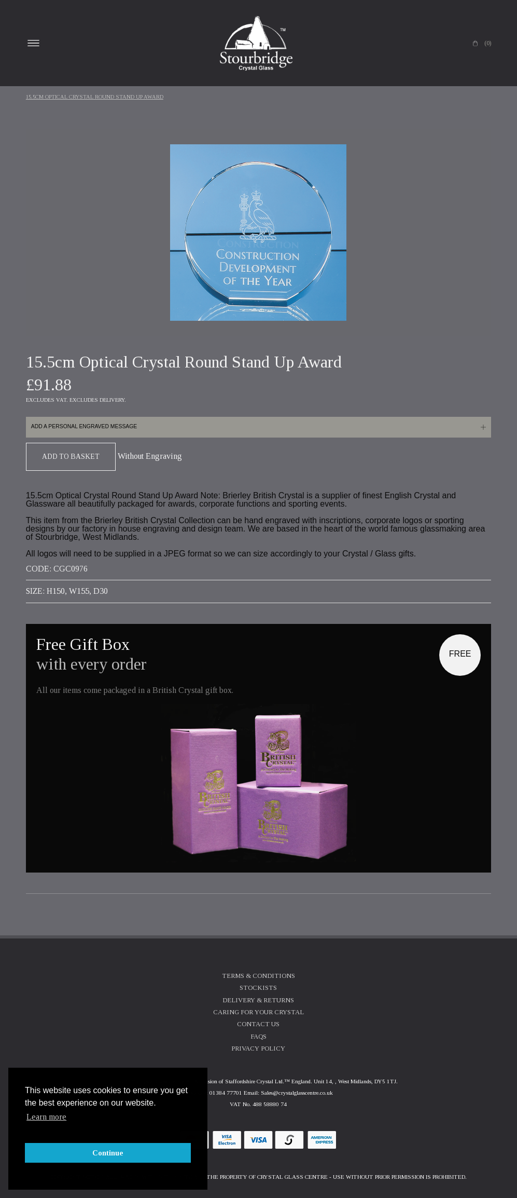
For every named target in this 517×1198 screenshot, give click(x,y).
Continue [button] (107, 1153)
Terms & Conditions (258, 975)
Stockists (258, 987)
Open (33, 43)
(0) (487, 43)
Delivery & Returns (258, 1000)
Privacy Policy (258, 1048)
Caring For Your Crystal (258, 1012)
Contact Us (258, 1024)
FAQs (258, 1036)
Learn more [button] (46, 1116)
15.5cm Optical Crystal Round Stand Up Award (94, 97)
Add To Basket (71, 456)
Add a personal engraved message (84, 426)
